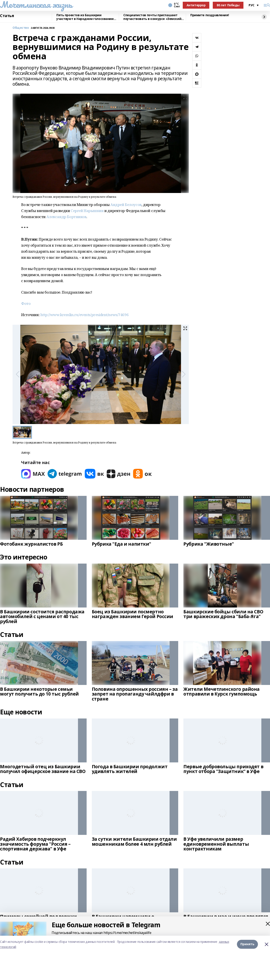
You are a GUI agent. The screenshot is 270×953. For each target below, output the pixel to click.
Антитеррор (196, 5)
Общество (21, 28)
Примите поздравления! (209, 15)
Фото (25, 303)
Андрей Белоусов (125, 204)
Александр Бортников (66, 216)
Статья (7, 15)
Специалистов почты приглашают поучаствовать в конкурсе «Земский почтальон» (152, 17)
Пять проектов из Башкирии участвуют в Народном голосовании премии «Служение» (85, 17)
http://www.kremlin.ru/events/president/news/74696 (84, 314)
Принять (247, 944)
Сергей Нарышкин (87, 210)
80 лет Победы (228, 5)
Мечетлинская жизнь (36, 4)
